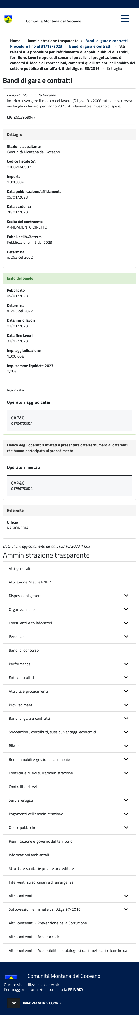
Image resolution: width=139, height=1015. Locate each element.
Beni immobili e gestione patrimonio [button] (39, 759)
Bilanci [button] (14, 746)
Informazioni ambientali (29, 855)
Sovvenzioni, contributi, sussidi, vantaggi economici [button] (52, 732)
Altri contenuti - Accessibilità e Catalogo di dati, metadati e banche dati (69, 950)
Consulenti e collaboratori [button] (30, 623)
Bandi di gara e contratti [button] (29, 718)
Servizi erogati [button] (21, 800)
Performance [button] (19, 664)
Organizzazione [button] (22, 609)
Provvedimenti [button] (21, 705)
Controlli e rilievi (23, 787)
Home (15, 40)
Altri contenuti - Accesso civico (35, 937)
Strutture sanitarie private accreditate (41, 868)
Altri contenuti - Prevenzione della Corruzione (48, 923)
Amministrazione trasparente (53, 40)
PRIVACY (75, 989)
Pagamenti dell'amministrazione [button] (36, 814)
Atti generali (19, 568)
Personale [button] (17, 636)
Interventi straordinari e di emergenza (41, 882)
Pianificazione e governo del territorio (40, 841)
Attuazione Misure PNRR (30, 582)
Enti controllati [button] (21, 677)
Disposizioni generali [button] (26, 596)
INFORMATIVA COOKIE (42, 1003)
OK (14, 1003)
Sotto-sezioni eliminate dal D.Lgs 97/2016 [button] (45, 909)
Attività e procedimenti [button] (28, 691)
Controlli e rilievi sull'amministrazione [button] (41, 773)
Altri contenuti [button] (21, 896)
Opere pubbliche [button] (22, 827)
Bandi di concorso (24, 650)
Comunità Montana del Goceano (53, 21)
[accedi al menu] (125, 18)
